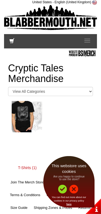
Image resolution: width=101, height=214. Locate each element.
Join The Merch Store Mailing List (36, 182)
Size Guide (18, 208)
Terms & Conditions (25, 195)
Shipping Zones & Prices (53, 208)
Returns (84, 208)
